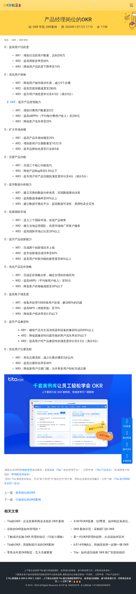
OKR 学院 (39, 27)
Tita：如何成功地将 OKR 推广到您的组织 (99, 552)
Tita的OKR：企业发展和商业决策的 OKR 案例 (35, 521)
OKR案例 (51, 27)
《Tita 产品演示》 (103, 469)
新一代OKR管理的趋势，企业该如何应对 (98, 537)
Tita (59, 469)
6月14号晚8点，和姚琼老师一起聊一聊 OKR (101, 544)
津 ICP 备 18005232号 (69, 585)
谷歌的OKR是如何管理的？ (24, 529)
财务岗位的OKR (25, 492)
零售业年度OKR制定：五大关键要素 (29, 552)
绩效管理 (27, 469)
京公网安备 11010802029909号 (95, 585)
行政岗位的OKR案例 (28, 499)
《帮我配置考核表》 (20, 474)
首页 (6, 40)
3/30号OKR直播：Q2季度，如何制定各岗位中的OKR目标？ (102, 521)
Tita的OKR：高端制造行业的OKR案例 (30, 544)
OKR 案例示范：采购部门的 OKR (93, 529)
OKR (12, 102)
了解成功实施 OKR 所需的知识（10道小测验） (36, 537)
